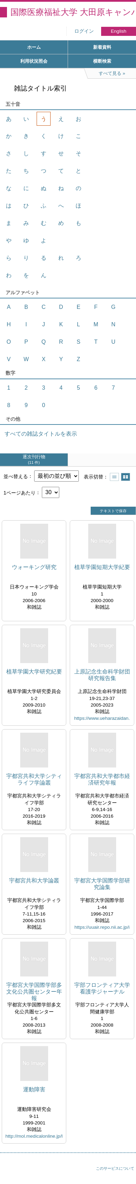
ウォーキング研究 (34, 567)
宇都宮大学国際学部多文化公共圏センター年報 (34, 991)
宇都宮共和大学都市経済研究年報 (102, 779)
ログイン (84, 31)
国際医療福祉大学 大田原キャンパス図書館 (73, 12)
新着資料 (102, 47)
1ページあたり (19, 492)
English (119, 31)
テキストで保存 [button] (113, 511)
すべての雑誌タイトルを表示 (41, 434)
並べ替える (15, 476)
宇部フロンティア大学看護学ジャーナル (102, 988)
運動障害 (34, 1089)
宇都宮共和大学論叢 (34, 880)
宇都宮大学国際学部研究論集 (102, 884)
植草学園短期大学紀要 (102, 567)
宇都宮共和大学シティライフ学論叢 (34, 779)
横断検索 (102, 61)
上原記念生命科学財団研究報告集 (102, 675)
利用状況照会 (33, 61)
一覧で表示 (114, 477)
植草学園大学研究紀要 (34, 672)
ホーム (34, 47)
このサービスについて (115, 1168)
